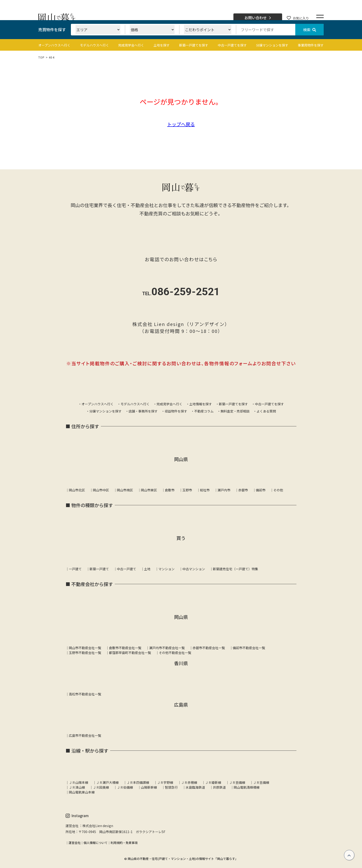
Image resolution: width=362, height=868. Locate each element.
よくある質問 (266, 411)
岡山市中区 (101, 490)
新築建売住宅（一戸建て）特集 (235, 569)
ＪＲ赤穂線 (189, 782)
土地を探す (162, 45)
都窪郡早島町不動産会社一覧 (130, 652)
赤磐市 (243, 490)
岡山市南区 (125, 490)
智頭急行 (171, 787)
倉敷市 (170, 490)
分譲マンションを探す (272, 45)
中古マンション (193, 569)
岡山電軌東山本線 (82, 792)
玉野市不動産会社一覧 (85, 652)
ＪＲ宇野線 (165, 782)
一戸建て (75, 569)
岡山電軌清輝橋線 (246, 787)
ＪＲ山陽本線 (78, 782)
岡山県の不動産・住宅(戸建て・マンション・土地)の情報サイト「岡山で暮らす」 (183, 858)
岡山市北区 (77, 490)
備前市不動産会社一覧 (249, 647)
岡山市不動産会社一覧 (85, 647)
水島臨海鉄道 (195, 787)
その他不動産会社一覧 (175, 652)
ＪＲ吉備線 (261, 782)
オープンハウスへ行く (54, 45)
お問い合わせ (257, 18)
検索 (309, 29)
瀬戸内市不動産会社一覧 (167, 647)
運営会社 (75, 842)
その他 (278, 490)
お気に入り (298, 18)
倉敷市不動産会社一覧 (125, 647)
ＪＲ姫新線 (213, 782)
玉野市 (187, 490)
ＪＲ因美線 (101, 787)
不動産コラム (204, 411)
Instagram (77, 815)
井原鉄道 (219, 787)
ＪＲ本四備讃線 (138, 782)
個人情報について (96, 842)
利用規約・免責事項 (124, 842)
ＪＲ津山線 (77, 787)
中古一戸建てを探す (232, 45)
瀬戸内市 (223, 490)
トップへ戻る (181, 124)
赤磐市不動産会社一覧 (209, 647)
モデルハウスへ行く (94, 45)
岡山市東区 (149, 490)
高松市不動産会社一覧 (85, 694)
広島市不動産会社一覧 (85, 735)
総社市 (205, 490)
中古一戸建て (126, 569)
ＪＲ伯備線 (125, 787)
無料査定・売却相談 (235, 411)
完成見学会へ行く (131, 45)
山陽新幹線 (149, 787)
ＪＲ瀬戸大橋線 (107, 782)
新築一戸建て (99, 569)
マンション (166, 569)
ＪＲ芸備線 (237, 782)
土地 (147, 569)
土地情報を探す (200, 404)
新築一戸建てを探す (193, 45)
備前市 (260, 490)
